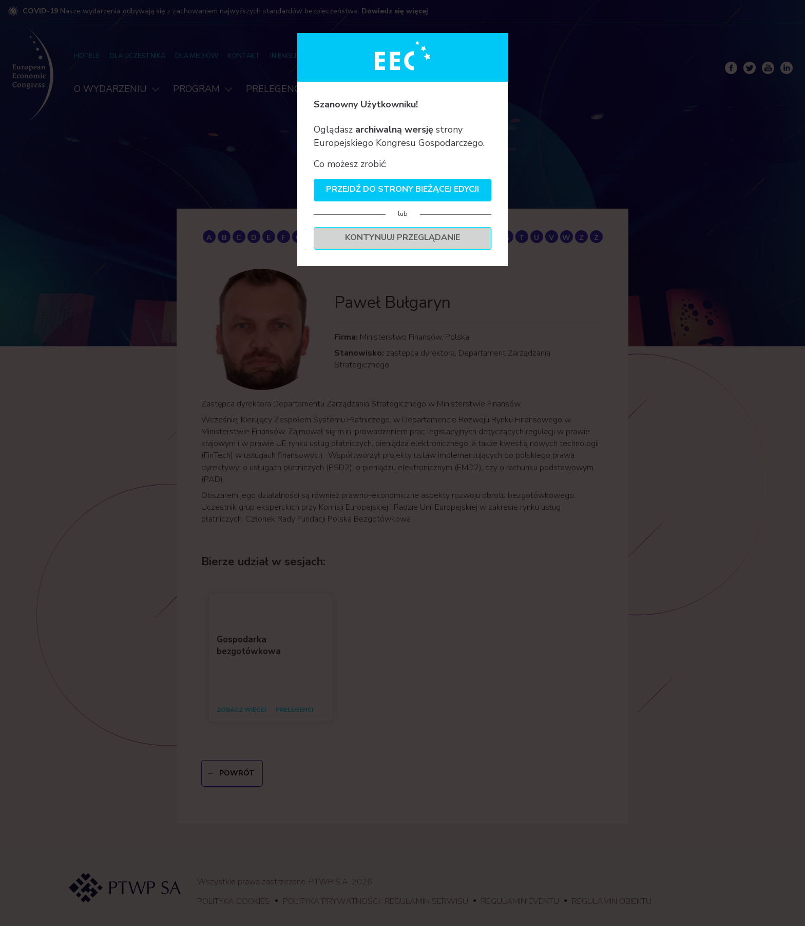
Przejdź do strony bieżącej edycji (402, 189)
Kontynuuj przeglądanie (402, 237)
